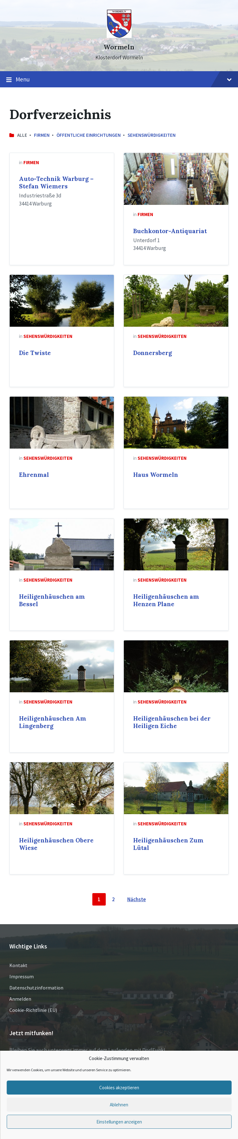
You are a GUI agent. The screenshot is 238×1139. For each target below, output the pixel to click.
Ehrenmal (34, 474)
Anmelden (20, 999)
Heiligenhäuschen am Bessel (52, 600)
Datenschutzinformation (36, 988)
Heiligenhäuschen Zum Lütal (168, 844)
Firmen (42, 135)
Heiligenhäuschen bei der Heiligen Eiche (172, 722)
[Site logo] (119, 36)
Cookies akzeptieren (119, 1088)
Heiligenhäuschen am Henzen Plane (166, 600)
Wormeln (119, 47)
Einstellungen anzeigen (119, 1122)
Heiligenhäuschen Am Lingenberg (52, 722)
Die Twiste (35, 353)
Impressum (21, 976)
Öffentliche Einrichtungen (88, 135)
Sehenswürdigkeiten (152, 135)
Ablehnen (119, 1105)
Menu (119, 80)
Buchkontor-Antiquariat (170, 231)
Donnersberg (152, 353)
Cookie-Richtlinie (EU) (33, 1010)
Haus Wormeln (155, 474)
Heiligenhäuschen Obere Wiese (56, 844)
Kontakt (18, 965)
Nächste (136, 899)
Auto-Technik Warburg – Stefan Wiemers (56, 182)
